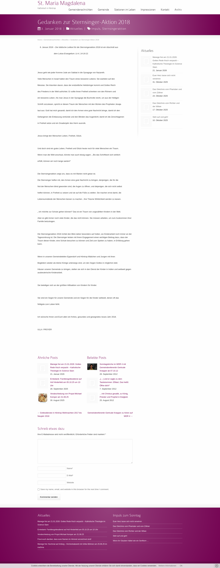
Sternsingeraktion (114, 28)
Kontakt (165, 9)
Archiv (178, 9)
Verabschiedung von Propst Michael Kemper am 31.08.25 (61, 534)
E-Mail (70, 475)
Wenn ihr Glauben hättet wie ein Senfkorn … (131, 541)
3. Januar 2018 (50, 28)
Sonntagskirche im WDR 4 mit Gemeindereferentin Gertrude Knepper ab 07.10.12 (113, 367)
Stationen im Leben (124, 9)
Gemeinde (103, 9)
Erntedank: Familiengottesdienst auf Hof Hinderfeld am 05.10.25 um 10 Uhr (66, 382)
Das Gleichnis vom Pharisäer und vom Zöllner (131, 526)
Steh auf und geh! (160, 117)
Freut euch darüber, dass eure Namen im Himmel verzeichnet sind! (64, 539)
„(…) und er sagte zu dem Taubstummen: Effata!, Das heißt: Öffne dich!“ (114, 382)
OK (181, 566)
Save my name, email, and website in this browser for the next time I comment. (74, 489)
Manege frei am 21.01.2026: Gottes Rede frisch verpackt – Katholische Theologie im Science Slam (65, 367)
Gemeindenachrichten (81, 9)
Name (70, 468)
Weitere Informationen (167, 566)
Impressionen (148, 9)
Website (70, 482)
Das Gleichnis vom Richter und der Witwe (129, 531)
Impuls (96, 28)
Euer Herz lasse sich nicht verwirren (127, 521)
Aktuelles (76, 28)
